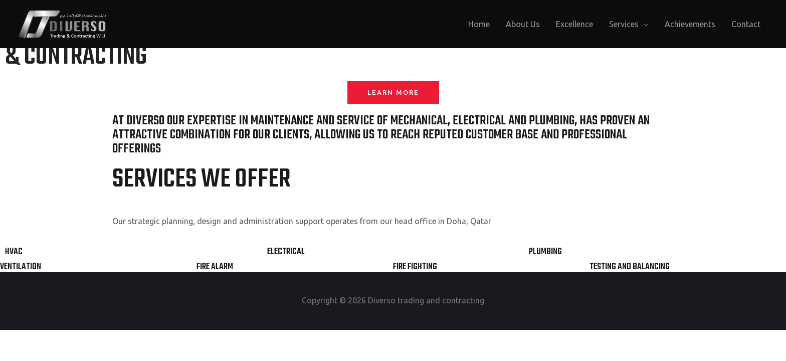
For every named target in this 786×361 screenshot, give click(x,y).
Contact (745, 24)
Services (624, 24)
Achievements (690, 24)
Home (479, 24)
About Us (523, 24)
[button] (393, 92)
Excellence (574, 24)
